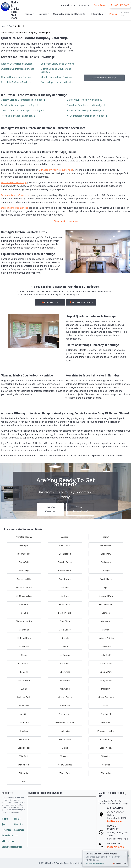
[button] (67, 5)
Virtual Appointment (80, 509)
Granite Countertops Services (16, 77)
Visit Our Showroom (50, 509)
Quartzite (18, 824)
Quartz (5, 824)
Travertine (6, 830)
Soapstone (19, 830)
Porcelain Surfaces (10, 835)
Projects (113, 14)
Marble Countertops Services (56, 77)
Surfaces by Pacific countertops (56, 169)
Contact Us (125, 14)
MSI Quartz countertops (13, 182)
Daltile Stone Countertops (14, 207)
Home (3, 26)
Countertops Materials (12, 846)
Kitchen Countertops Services (16, 63)
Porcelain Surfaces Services (15, 82)
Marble (17, 818)
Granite (5, 818)
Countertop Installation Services (57, 82)
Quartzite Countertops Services (17, 68)
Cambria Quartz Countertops (16, 195)
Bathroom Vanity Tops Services (57, 63)
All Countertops (8, 841)
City (10, 26)
